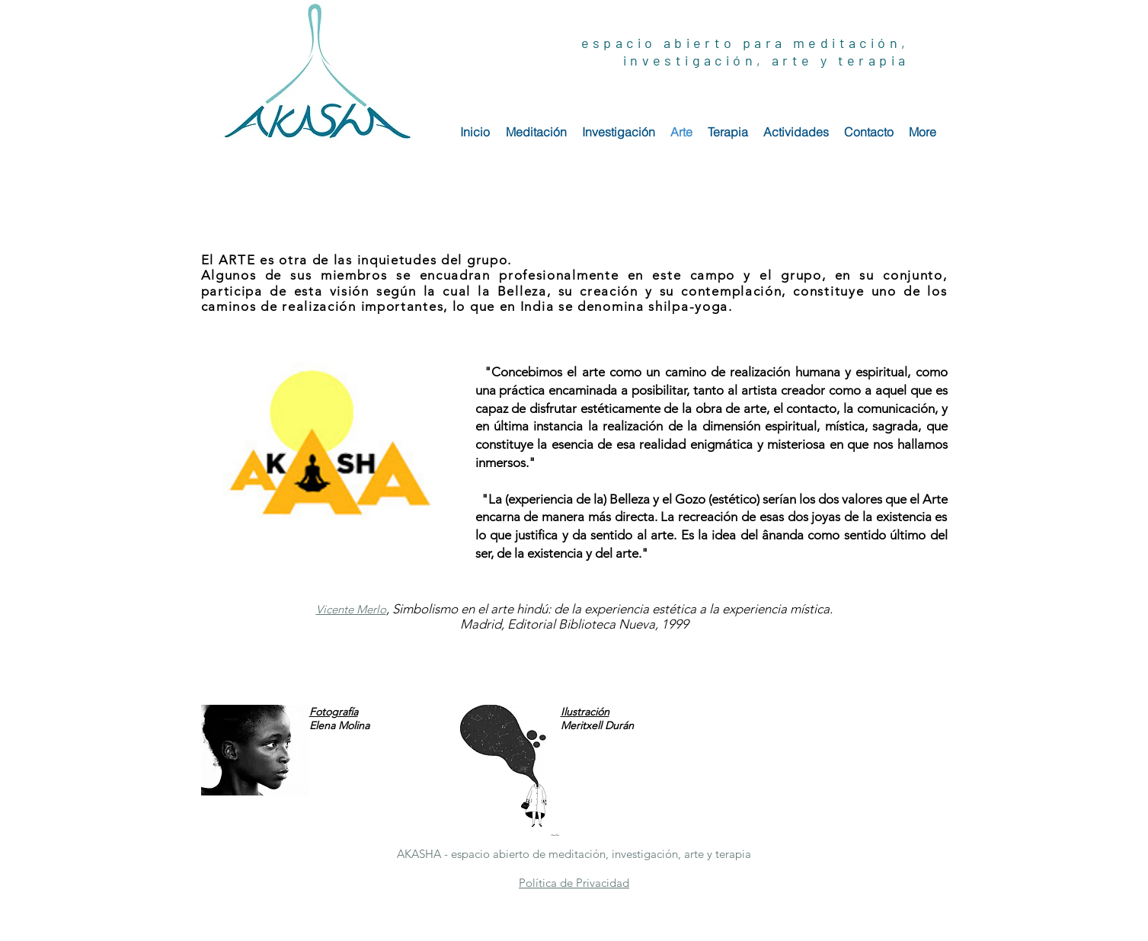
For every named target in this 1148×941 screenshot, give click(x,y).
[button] (351, 609)
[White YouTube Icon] (1063, 270)
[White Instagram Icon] (1013, 270)
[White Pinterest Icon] (1038, 270)
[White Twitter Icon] (987, 270)
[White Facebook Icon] (962, 270)
